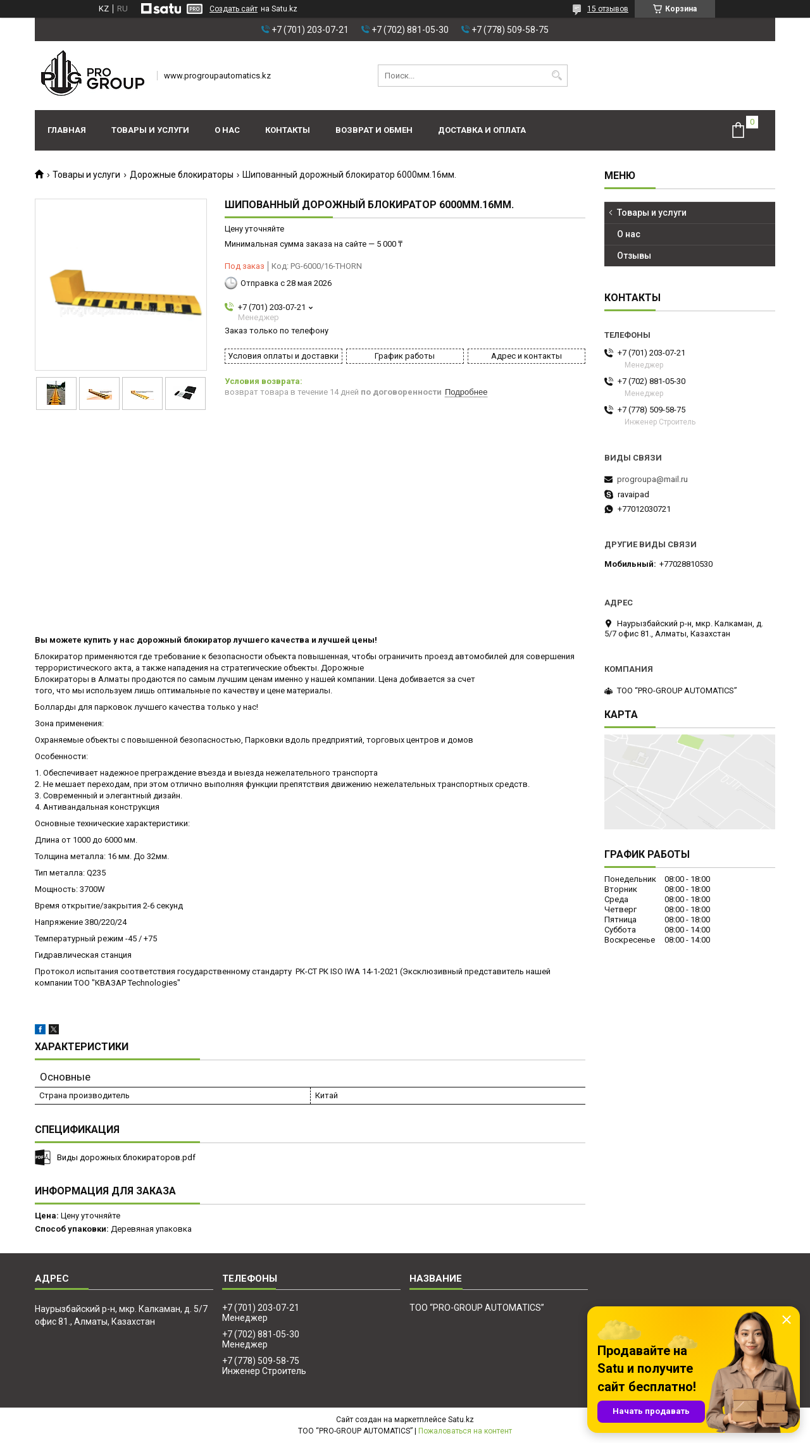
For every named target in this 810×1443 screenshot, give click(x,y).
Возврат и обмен (374, 130)
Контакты (287, 130)
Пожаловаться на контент (465, 1431)
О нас (227, 130)
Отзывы (634, 256)
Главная (66, 130)
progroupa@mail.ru (652, 479)
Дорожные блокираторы (182, 175)
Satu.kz (461, 1419)
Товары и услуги (150, 130)
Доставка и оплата (482, 130)
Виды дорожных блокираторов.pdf (126, 1157)
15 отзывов (607, 8)
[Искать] (556, 76)
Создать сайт (233, 8)
